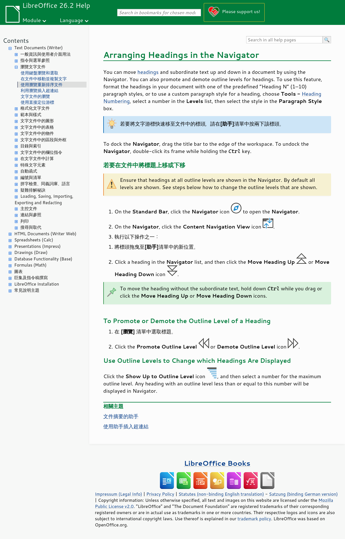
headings (148, 72)
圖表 (18, 271)
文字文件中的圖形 (37, 121)
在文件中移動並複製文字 (44, 79)
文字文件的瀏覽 (35, 96)
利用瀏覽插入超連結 (39, 90)
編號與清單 (30, 177)
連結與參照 (30, 215)
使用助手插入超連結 (125, 426)
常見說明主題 (26, 290)
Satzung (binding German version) (303, 494)
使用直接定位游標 (37, 102)
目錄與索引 (30, 146)
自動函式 (28, 171)
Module (31, 20)
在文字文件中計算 (37, 158)
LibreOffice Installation (36, 284)
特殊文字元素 (32, 165)
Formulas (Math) (30, 265)
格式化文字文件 (35, 108)
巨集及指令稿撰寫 (31, 278)
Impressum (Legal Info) (118, 494)
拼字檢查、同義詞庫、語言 (45, 184)
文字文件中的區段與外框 (43, 140)
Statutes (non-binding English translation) (221, 494)
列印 (24, 221)
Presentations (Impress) (37, 246)
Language (71, 20)
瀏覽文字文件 (32, 67)
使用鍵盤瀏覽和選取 (39, 73)
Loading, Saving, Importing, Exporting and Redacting (44, 199)
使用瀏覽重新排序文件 (42, 85)
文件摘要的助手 (120, 416)
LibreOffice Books (217, 463)
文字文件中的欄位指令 (41, 152)
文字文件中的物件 (37, 133)
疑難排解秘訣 (32, 190)
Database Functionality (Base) (43, 259)
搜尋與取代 (30, 227)
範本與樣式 (30, 114)
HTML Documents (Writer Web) (45, 234)
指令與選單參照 (35, 60)
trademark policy (254, 519)
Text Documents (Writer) (38, 48)
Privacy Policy (160, 494)
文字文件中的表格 (37, 127)
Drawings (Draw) (30, 252)
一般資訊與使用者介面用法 (45, 54)
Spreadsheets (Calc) (33, 240)
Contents (16, 40)
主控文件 (28, 208)
